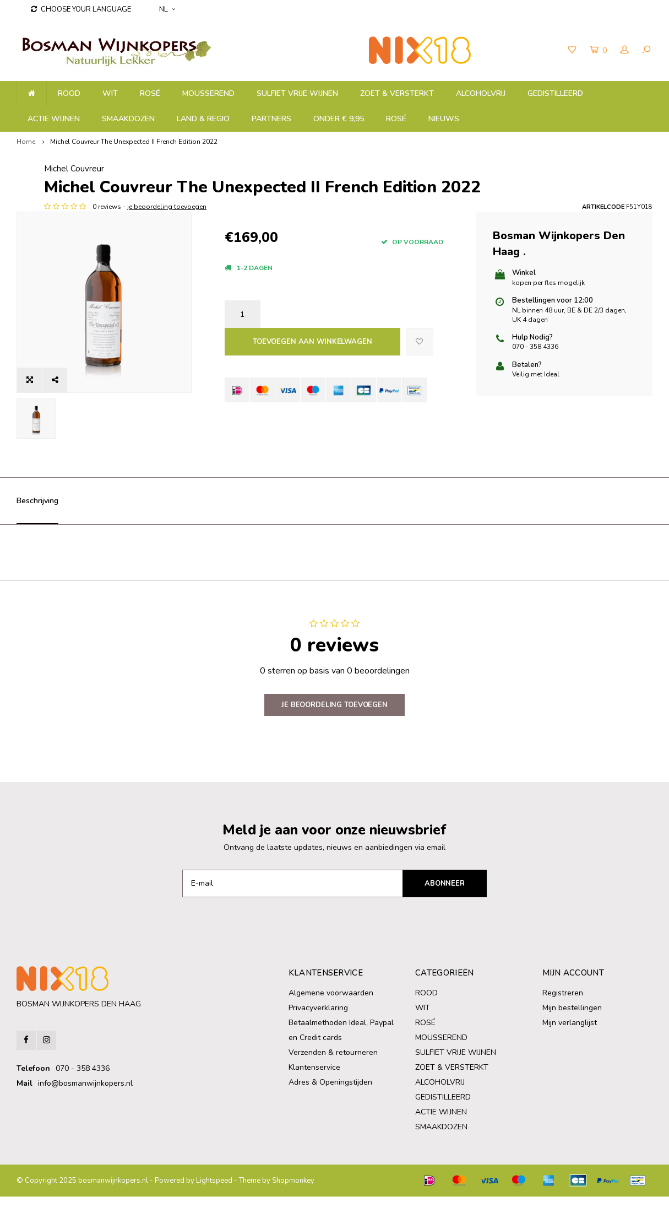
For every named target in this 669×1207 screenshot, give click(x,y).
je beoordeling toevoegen (299, 253)
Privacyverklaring (318, 1018)
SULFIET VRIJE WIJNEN (297, 93)
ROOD (69, 93)
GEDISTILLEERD (555, 93)
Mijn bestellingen (572, 1018)
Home (26, 141)
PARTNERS (271, 119)
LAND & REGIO (203, 119)
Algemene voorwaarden (331, 1003)
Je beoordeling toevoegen (334, 715)
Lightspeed (214, 1191)
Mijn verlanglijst (569, 1033)
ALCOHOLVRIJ (480, 93)
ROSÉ (396, 119)
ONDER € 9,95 (338, 119)
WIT (110, 93)
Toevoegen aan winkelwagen (312, 389)
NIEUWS (443, 119)
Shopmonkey (293, 1191)
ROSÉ (150, 93)
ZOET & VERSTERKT (397, 93)
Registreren (562, 1003)
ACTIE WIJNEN (54, 119)
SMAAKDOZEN (128, 119)
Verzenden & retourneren (333, 1063)
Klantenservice (314, 1078)
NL (167, 9)
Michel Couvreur (255, 168)
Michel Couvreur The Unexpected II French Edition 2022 (133, 141)
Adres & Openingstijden (330, 1092)
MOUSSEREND (208, 93)
